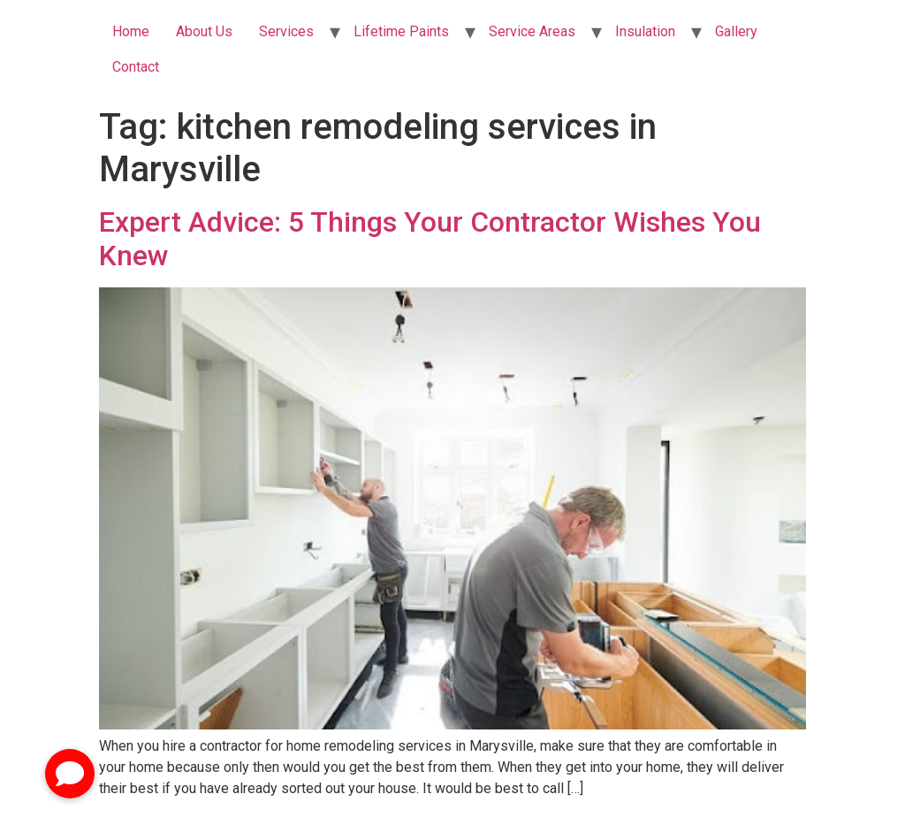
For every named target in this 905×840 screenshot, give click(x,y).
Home (130, 31)
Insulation (645, 31)
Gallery (736, 31)
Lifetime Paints (401, 31)
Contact (135, 66)
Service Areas (532, 31)
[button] (70, 773)
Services (286, 31)
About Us (204, 31)
